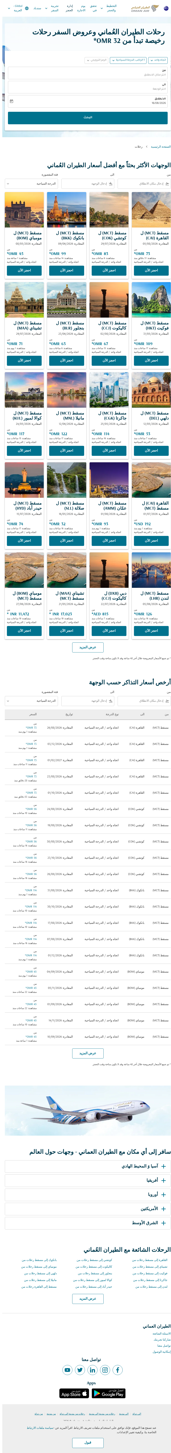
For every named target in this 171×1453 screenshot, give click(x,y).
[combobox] (139, 184)
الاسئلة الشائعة (159, 1333)
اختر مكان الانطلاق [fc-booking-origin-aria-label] (152, 75)
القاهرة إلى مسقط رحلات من (147, 1260)
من (161, 70)
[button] (126, 60)
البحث (85, 117)
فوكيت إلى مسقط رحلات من (147, 1273)
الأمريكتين (151, 1209)
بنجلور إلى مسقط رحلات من (93, 1273)
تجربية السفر (48, 8)
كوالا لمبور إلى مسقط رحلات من (90, 1280)
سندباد (35, 8)
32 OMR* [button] (104, 41)
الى (161, 84)
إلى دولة (134, 1414)
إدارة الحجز (67, 8)
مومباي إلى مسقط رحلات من (36, 1266)
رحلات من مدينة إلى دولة (70, 1414)
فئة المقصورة (47, 174)
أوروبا (155, 1195)
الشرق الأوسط (147, 1223)
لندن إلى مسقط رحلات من (149, 1286)
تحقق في (91, 8)
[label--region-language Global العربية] (15, 8)
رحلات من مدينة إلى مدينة (100, 1414)
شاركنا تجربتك (159, 1339)
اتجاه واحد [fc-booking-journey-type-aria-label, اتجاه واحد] (157, 60)
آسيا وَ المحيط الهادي (142, 1166)
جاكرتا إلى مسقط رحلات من (148, 1280)
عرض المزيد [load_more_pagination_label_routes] (85, 1299)
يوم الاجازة (79, 8)
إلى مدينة (121, 1414)
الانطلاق (157, 99)
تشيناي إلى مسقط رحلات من (147, 1266)
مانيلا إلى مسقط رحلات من (38, 1280)
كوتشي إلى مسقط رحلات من (92, 1260)
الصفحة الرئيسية (158, 146)
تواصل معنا (161, 1345)
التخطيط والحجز (105, 8)
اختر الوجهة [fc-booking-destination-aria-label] (156, 89)
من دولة (36, 1414)
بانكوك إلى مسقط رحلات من (36, 1260)
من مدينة (48, 1414)
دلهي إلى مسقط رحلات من (38, 1273)
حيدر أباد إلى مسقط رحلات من (91, 1286)
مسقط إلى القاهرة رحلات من (36, 1286)
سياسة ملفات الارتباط (37, 1428)
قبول (85, 1442)
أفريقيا (154, 1181)
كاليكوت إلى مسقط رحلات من (91, 1266)
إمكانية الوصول (159, 1352)
